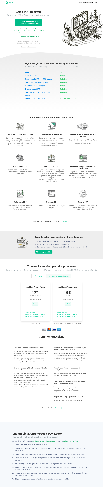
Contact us (66, 221)
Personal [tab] (38, 276)
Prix (80, 2)
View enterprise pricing (43, 252)
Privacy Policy (35, 43)
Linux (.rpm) (33, 33)
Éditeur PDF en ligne (70, 441)
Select (35, 304)
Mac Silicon (37, 29)
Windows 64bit (19, 31)
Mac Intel (27, 29)
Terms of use (25, 43)
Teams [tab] (59, 276)
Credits (23, 47)
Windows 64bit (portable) (35, 31)
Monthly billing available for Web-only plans (67, 324)
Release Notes (31, 47)
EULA (18, 43)
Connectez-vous (88, 2)
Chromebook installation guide (28, 36)
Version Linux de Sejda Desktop (44, 441)
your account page (28, 353)
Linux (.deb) (23, 33)
